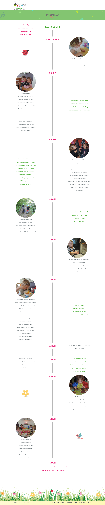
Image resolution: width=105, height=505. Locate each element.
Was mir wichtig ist (72, 502)
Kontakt (89, 502)
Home (53, 502)
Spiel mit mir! (81, 502)
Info (58, 502)
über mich (62, 502)
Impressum (35, 502)
